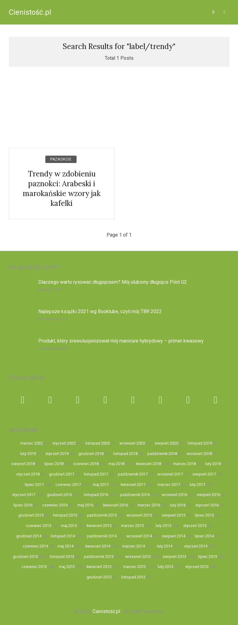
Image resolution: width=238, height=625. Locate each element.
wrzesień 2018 (199, 453)
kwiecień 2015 (99, 525)
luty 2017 (197, 484)
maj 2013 (67, 566)
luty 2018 (213, 463)
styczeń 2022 (64, 443)
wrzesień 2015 (139, 515)
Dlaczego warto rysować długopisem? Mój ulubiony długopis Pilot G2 (112, 282)
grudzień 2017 (61, 474)
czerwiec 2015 (38, 525)
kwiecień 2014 (97, 546)
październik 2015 (102, 515)
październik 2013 (99, 556)
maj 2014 (66, 546)
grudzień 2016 (59, 494)
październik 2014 (102, 536)
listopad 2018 (125, 453)
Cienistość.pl (30, 12)
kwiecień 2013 (99, 566)
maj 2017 (101, 484)
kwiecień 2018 (148, 463)
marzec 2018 (184, 463)
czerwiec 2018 (86, 463)
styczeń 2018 (28, 474)
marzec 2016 (149, 505)
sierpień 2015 (173, 515)
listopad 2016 (96, 494)
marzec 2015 (132, 525)
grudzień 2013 (25, 556)
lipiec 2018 (53, 463)
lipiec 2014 (204, 536)
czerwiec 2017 (68, 484)
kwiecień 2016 (115, 505)
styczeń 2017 (23, 494)
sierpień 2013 (174, 556)
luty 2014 (164, 546)
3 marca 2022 (50, 290)
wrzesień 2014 (139, 536)
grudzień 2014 (28, 536)
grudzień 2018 (91, 453)
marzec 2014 (133, 546)
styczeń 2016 (207, 505)
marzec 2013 (134, 566)
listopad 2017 (96, 474)
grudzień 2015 (30, 515)
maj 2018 (116, 463)
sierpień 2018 (23, 463)
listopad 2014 (63, 536)
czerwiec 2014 (35, 546)
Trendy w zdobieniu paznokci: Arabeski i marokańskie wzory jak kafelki (61, 188)
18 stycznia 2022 (53, 319)
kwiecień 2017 (133, 484)
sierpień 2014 (173, 536)
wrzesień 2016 (174, 494)
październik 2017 (133, 474)
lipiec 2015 (204, 515)
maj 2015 (69, 525)
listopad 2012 (133, 577)
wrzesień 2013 (138, 556)
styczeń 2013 (197, 566)
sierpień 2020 (166, 443)
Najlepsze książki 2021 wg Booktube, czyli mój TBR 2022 (100, 311)
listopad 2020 (97, 443)
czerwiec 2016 (55, 505)
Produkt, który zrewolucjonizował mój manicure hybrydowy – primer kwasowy (121, 341)
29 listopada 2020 (53, 349)
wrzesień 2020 (132, 443)
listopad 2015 (65, 515)
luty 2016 (178, 505)
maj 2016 (85, 505)
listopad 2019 (200, 443)
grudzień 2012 (99, 577)
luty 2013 (165, 566)
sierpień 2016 (208, 494)
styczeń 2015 (194, 525)
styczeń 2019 (57, 453)
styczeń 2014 (195, 546)
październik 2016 (135, 494)
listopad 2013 (62, 556)
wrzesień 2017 (170, 474)
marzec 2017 (168, 484)
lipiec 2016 (22, 505)
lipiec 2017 (34, 484)
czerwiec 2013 (34, 566)
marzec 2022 (31, 443)
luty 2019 (28, 453)
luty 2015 (163, 525)
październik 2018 (162, 453)
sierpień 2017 (204, 474)
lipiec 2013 (207, 556)
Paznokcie (60, 159)
